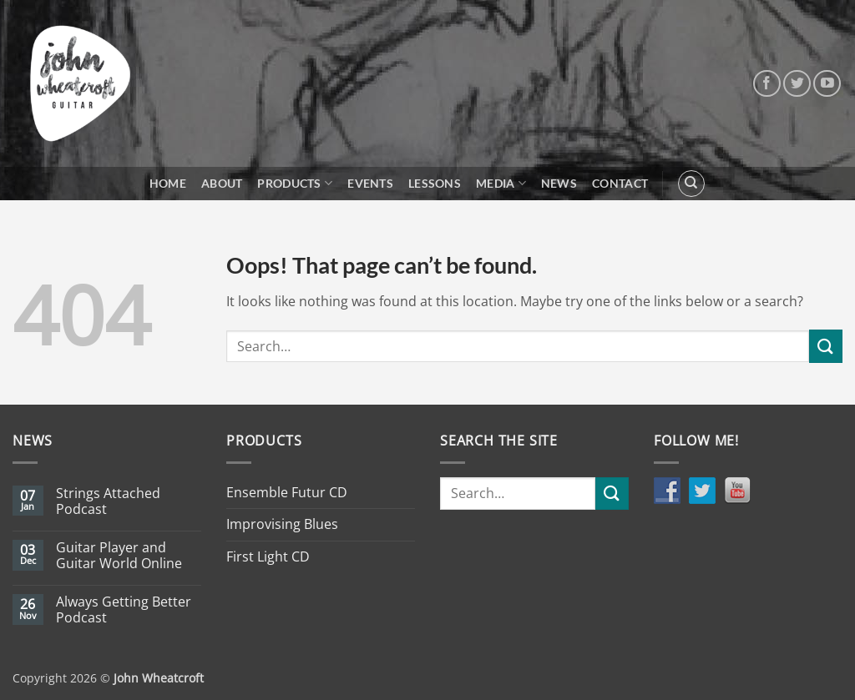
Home (167, 183)
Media (501, 183)
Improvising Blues (282, 524)
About (221, 183)
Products (294, 183)
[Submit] (825, 346)
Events (370, 183)
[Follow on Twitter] (797, 84)
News (559, 183)
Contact (620, 183)
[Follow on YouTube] (827, 84)
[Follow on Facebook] (767, 84)
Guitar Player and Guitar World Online (119, 556)
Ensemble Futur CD (286, 492)
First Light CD (268, 556)
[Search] (691, 183)
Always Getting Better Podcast (123, 610)
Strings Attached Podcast (108, 501)
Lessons (434, 183)
